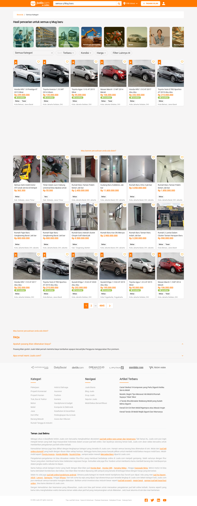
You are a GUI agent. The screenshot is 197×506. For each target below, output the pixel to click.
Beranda (20, 15)
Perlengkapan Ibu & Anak (65, 415)
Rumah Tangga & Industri (41, 423)
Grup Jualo (90, 395)
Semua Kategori (32, 15)
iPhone (63, 478)
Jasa (33, 411)
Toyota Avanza (48, 454)
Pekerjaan (35, 387)
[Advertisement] (98, 115)
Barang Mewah (37, 419)
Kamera (57, 399)
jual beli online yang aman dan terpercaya (118, 439)
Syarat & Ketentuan (87, 500)
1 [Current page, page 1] (86, 305)
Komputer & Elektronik (63, 407)
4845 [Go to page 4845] (101, 305)
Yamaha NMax (120, 468)
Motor (33, 403)
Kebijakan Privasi (115, 500)
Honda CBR (107, 468)
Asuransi (58, 391)
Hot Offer (35, 415)
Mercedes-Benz (107, 454)
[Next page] (110, 306)
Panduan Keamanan (101, 500)
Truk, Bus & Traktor (39, 399)
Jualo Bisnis (90, 387)
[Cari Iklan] (119, 3)
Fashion (57, 395)
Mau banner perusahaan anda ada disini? (98, 151)
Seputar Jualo (91, 399)
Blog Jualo (89, 391)
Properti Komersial (38, 391)
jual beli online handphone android (61, 475)
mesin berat (138, 480)
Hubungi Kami (127, 500)
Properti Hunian (37, 395)
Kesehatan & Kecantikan (64, 411)
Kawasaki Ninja (141, 468)
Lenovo (40, 478)
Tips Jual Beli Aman (72, 500)
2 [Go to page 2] (91, 305)
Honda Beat (95, 468)
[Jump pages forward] (95, 306)
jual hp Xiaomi (159, 475)
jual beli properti (125, 480)
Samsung (48, 478)
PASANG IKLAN (150, 3)
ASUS (33, 478)
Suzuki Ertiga (74, 454)
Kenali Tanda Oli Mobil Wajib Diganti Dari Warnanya (141, 412)
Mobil (33, 407)
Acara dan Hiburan (62, 419)
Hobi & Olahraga (61, 387)
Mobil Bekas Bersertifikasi (96, 403)
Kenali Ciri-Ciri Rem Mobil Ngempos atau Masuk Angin (142, 408)
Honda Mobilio (62, 454)
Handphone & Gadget (63, 403)
